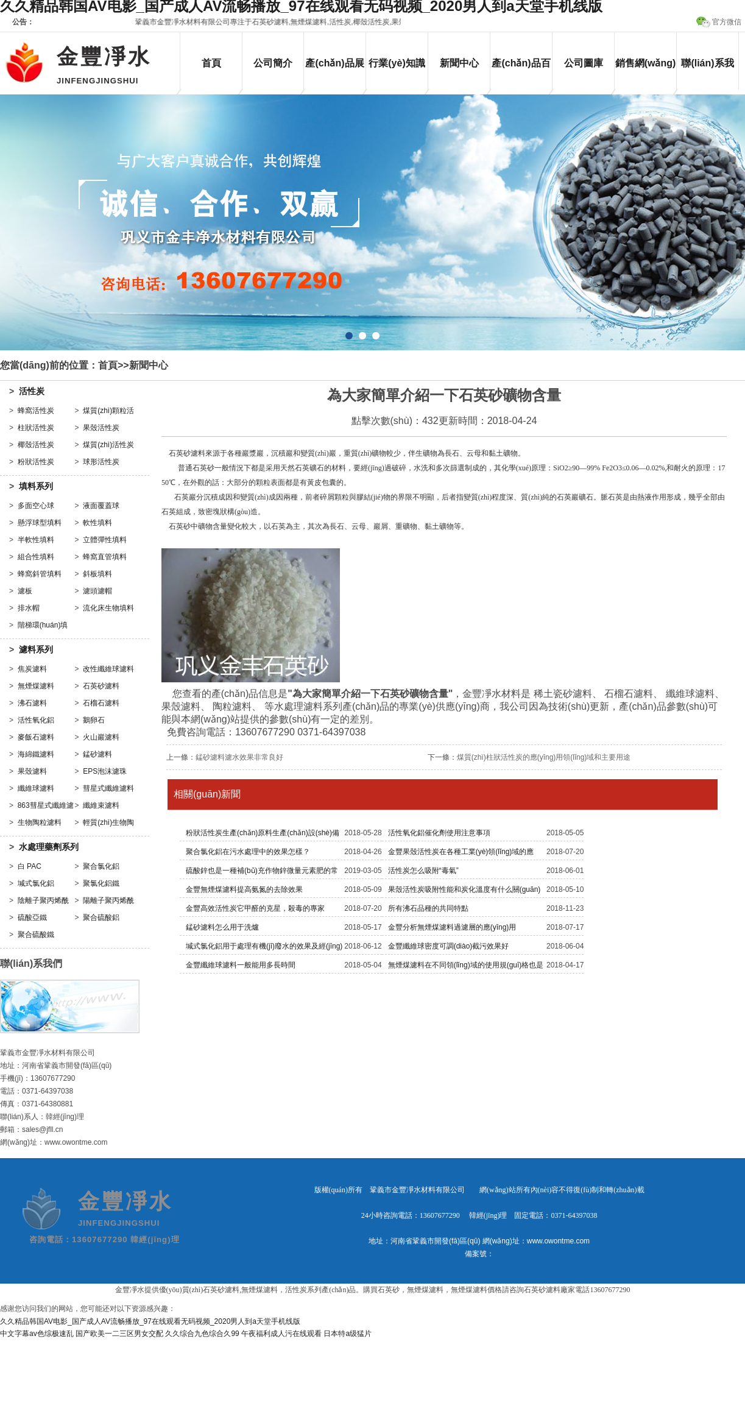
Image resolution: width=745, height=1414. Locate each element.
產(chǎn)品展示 (334, 74)
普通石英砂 (196, 468)
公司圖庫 (583, 63)
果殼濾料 (32, 771)
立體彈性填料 (105, 540)
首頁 (211, 63)
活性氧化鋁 (36, 720)
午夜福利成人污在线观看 (281, 1333)
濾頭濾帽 (97, 591)
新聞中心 (459, 63)
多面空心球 (36, 505)
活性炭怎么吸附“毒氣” (423, 870)
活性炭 (31, 391)
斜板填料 (97, 574)
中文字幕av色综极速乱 (37, 1333)
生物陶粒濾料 (40, 822)
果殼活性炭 (101, 427)
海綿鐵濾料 (36, 754)
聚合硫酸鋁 (101, 917)
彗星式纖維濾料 (108, 788)
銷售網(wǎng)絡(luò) (645, 74)
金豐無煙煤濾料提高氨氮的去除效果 (244, 889)
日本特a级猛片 (347, 1333)
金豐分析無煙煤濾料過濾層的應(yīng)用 (452, 927)
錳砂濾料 (97, 754)
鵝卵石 (94, 720)
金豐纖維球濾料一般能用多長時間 (240, 965)
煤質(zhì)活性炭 (108, 444)
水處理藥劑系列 (49, 847)
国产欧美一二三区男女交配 (119, 1333)
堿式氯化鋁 (36, 883)
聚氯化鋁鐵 (101, 883)
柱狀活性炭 (36, 427)
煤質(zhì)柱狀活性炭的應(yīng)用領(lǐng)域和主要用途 (544, 757)
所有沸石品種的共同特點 (428, 908)
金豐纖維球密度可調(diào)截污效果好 (448, 946)
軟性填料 (97, 522)
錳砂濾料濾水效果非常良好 (239, 757)
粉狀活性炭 (36, 462)
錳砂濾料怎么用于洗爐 (222, 927)
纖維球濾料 (36, 788)
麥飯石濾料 (36, 737)
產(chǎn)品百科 (521, 74)
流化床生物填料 (108, 608)
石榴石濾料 (101, 703)
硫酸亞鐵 (32, 917)
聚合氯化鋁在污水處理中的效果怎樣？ (248, 851)
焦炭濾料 (32, 669)
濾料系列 (36, 649)
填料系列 (36, 486)
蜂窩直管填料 (105, 557)
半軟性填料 (36, 540)
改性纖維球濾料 (108, 669)
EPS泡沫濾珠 (105, 771)
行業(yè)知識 (397, 63)
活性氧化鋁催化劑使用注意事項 (439, 833)
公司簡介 (272, 63)
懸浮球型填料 (40, 522)
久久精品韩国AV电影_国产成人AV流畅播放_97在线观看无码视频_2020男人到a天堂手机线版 (150, 1321)
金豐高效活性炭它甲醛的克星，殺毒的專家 (255, 908)
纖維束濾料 (101, 805)
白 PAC (29, 866)
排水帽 (29, 608)
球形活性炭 (101, 462)
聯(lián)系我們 (707, 74)
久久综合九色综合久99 (202, 1333)
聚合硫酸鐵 (36, 934)
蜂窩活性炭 (36, 410)
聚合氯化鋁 (101, 866)
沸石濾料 (32, 703)
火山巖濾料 (101, 737)
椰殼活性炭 (36, 444)
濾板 (25, 591)
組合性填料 (36, 557)
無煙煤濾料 (36, 686)
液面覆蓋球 (101, 505)
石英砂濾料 (101, 686)
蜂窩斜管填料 (40, 574)
